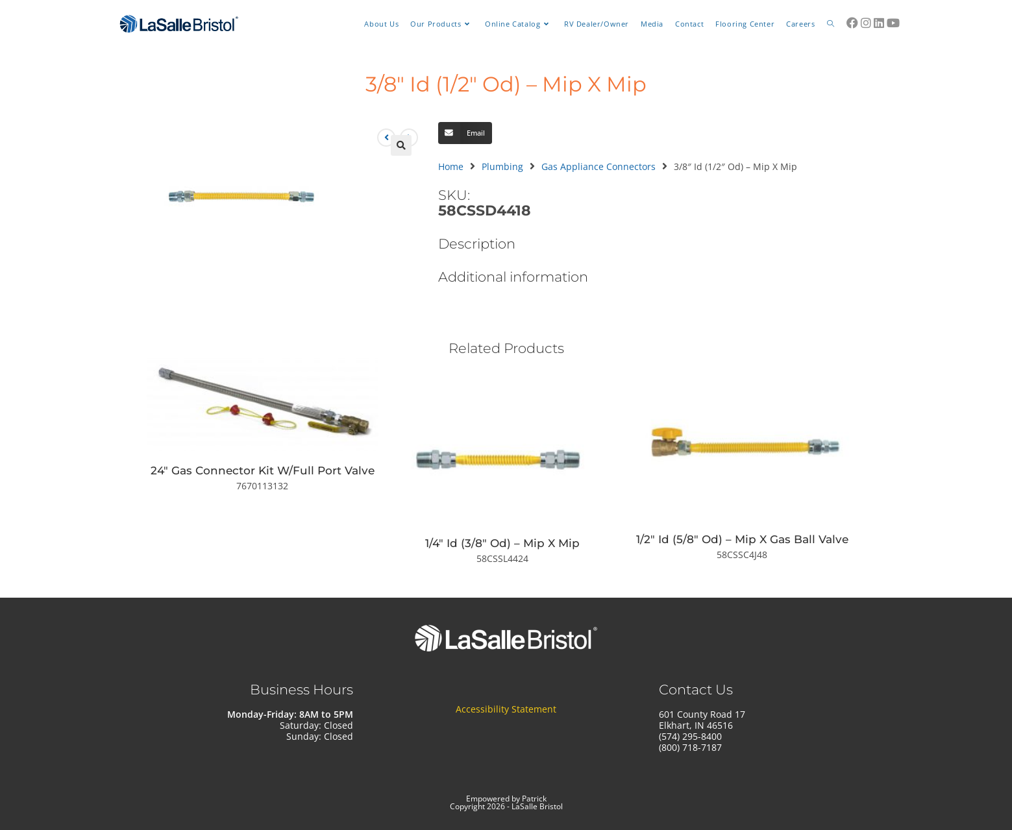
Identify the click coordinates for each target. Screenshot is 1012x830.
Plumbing (502, 166)
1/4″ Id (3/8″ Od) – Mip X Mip (502, 543)
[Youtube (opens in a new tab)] (893, 23)
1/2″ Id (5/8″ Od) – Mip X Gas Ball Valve (742, 539)
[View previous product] (386, 137)
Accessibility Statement (506, 709)
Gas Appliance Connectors (598, 166)
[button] (401, 145)
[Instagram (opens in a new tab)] (865, 23)
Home (450, 166)
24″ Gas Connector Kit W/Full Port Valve (263, 470)
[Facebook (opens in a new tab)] (852, 23)
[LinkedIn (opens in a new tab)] (878, 23)
